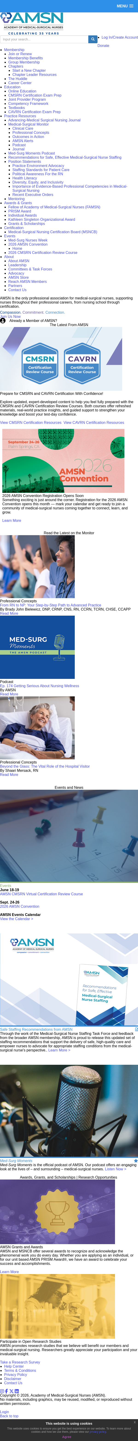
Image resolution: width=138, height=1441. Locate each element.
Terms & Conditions (20, 1370)
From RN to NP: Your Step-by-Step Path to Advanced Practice (50, 605)
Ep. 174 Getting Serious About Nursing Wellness (39, 686)
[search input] (44, 39)
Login (4, 1412)
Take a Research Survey (20, 1362)
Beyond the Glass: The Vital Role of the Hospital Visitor (45, 766)
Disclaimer (12, 1379)
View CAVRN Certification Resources (93, 423)
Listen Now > (115, 1169)
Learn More (11, 520)
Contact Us (13, 1383)
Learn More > (59, 1050)
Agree (66, 1437)
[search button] (93, 39)
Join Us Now (10, 317)
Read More (9, 613)
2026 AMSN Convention (19, 906)
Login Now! (67, 321)
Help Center (14, 1366)
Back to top (9, 1416)
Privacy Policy (15, 1375)
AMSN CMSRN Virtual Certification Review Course (41, 894)
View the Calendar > (16, 919)
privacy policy (98, 1431)
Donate (103, 46)
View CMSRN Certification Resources (30, 423)
